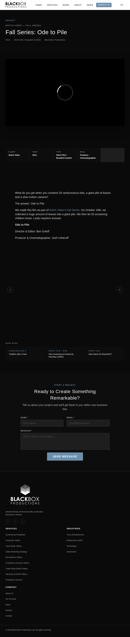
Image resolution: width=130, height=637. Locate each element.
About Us (9, 593)
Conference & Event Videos (17, 563)
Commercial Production (15, 535)
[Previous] (10, 290)
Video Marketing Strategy (16, 552)
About (78, 5)
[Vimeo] (8, 521)
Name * (24, 417)
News (90, 5)
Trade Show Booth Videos (17, 568)
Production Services (14, 580)
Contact (9, 616)
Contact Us (104, 5)
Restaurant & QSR (75, 540)
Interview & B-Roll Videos (16, 574)
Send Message (65, 456)
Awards (9, 610)
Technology (71, 546)
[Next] (120, 290)
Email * (70, 417)
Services (52, 5)
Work (66, 5)
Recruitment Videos (14, 557)
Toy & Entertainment (75, 535)
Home (39, 5)
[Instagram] (22, 521)
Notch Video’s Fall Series (64, 210)
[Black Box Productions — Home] (16, 5)
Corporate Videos (13, 540)
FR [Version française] (121, 5)
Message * (26, 431)
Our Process (11, 599)
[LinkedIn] (15, 521)
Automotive (71, 552)
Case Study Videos (14, 546)
